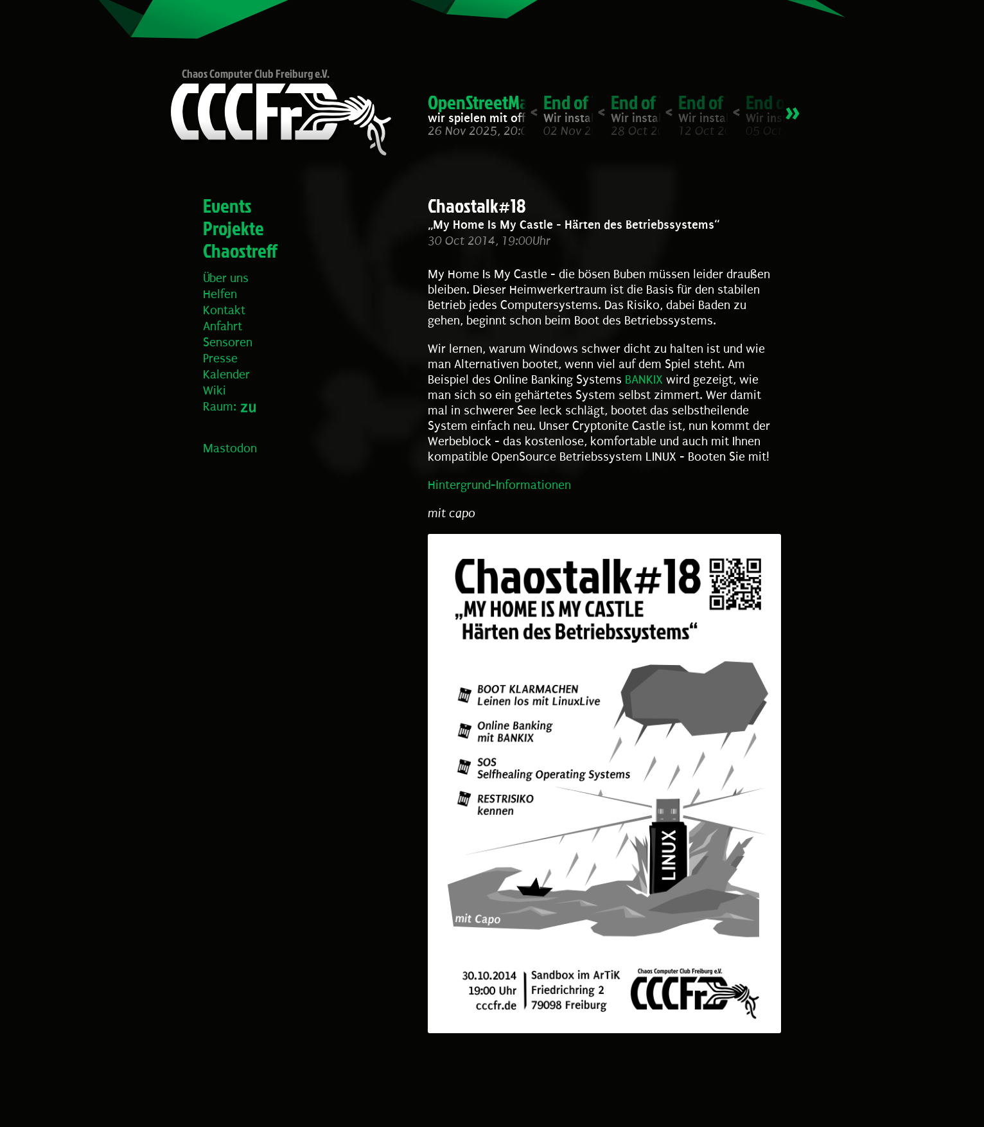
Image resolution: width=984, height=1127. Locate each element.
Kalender (226, 375)
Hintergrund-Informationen (499, 485)
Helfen (220, 294)
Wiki (214, 391)
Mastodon (230, 448)
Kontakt (224, 310)
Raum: (219, 407)
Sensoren (227, 342)
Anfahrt (222, 326)
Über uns (226, 278)
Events (227, 205)
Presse (220, 358)
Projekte (233, 228)
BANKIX (644, 380)
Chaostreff (240, 250)
